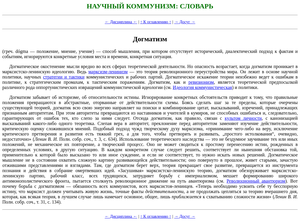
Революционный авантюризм (256, 181)
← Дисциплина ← (121, 21)
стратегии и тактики (63, 76)
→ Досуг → (184, 21)
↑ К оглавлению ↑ (155, 21)
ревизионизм (201, 82)
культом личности (243, 118)
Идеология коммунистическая (202, 87)
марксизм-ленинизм (108, 71)
